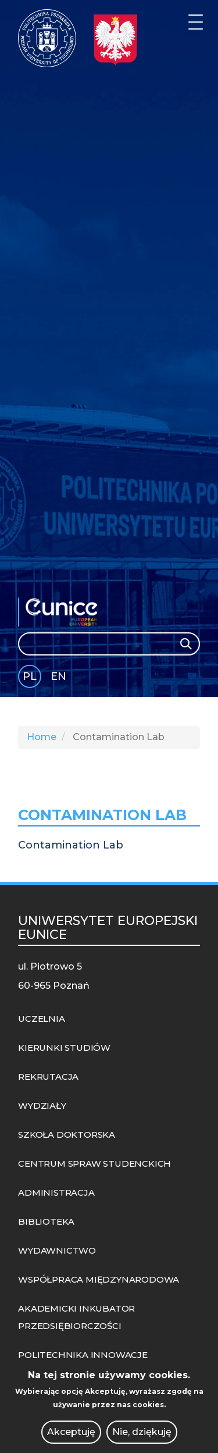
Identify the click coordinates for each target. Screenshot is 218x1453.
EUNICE (64, 612)
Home (41, 736)
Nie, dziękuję (141, 1431)
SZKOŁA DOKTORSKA (66, 1134)
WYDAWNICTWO (57, 1250)
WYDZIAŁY (42, 1105)
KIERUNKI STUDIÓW (64, 1047)
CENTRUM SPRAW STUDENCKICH (94, 1163)
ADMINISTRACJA (56, 1192)
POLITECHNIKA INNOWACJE (83, 1354)
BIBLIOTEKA (46, 1221)
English (60, 678)
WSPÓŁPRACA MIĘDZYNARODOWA (98, 1279)
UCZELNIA (41, 1018)
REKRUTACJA (48, 1076)
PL (30, 676)
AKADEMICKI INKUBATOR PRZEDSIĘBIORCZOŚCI (76, 1317)
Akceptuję (71, 1431)
